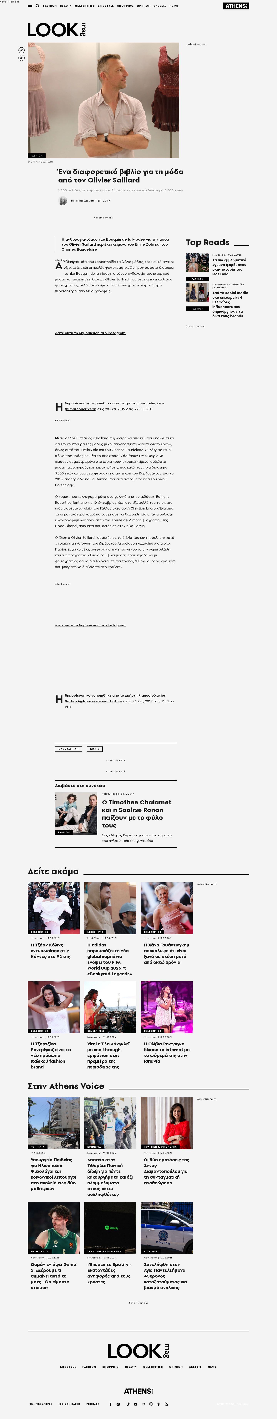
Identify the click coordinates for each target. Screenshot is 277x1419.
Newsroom (219, 254)
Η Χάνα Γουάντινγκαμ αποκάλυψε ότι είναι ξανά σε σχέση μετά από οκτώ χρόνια (166, 953)
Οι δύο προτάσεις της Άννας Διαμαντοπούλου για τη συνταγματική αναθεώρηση (166, 1171)
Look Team (94, 938)
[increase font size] (21, 58)
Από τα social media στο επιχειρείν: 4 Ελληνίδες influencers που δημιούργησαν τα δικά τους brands (230, 304)
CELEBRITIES (85, 6)
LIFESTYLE (106, 6)
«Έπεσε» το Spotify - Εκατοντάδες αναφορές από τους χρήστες (109, 1273)
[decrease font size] (21, 50)
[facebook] (110, 1404)
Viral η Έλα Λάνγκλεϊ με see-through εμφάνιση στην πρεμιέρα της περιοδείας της (108, 1055)
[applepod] (151, 1404)
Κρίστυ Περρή (110, 793)
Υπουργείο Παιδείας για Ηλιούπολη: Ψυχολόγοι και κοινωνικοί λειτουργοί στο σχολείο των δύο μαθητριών (53, 1174)
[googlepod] (158, 1404)
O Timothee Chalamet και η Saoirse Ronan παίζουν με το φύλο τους (136, 813)
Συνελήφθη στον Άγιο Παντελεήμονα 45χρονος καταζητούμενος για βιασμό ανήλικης (165, 1276)
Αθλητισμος (40, 1251)
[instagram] (118, 1404)
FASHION (50, 6)
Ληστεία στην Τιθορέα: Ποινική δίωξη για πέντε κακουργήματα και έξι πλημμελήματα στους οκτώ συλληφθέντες (110, 1177)
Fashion (37, 155)
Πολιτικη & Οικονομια (160, 1146)
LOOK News (95, 932)
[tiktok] (128, 1404)
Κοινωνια (37, 1146)
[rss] (166, 1404)
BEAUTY (66, 6)
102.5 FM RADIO (69, 1404)
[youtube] (135, 1404)
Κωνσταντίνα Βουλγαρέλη (228, 284)
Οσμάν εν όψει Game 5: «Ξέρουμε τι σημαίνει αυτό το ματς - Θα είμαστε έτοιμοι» (53, 1276)
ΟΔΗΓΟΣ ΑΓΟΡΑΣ (41, 1404)
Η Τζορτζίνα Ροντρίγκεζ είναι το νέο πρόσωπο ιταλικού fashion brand (51, 1055)
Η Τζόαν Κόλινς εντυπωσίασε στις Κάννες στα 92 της (50, 950)
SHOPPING (125, 6)
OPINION (144, 6)
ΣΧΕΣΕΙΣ (160, 6)
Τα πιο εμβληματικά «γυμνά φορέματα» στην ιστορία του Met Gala (229, 267)
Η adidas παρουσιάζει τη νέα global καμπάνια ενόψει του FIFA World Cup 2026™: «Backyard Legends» (109, 959)
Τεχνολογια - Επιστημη (104, 1251)
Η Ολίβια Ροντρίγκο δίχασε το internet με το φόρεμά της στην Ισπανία (167, 1052)
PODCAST (92, 1404)
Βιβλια (94, 749)
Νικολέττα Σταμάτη (82, 200)
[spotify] (143, 1404)
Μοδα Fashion (68, 749)
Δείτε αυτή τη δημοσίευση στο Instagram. (90, 332)
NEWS (173, 6)
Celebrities (39, 932)
